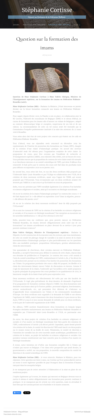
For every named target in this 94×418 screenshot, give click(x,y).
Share (17, 393)
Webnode (87, 412)
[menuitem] (13, 24)
